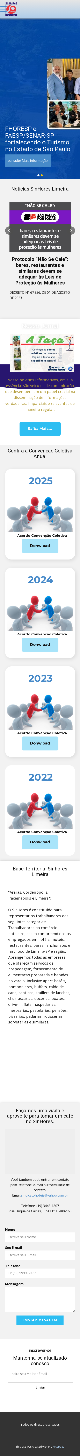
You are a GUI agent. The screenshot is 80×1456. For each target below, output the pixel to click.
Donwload (40, 546)
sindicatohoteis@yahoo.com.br (44, 1195)
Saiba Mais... (40, 428)
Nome (10, 1229)
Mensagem (14, 1284)
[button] (9, 230)
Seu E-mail (13, 1247)
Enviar (40, 1387)
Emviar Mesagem (40, 1320)
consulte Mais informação (28, 160)
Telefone (12, 1266)
